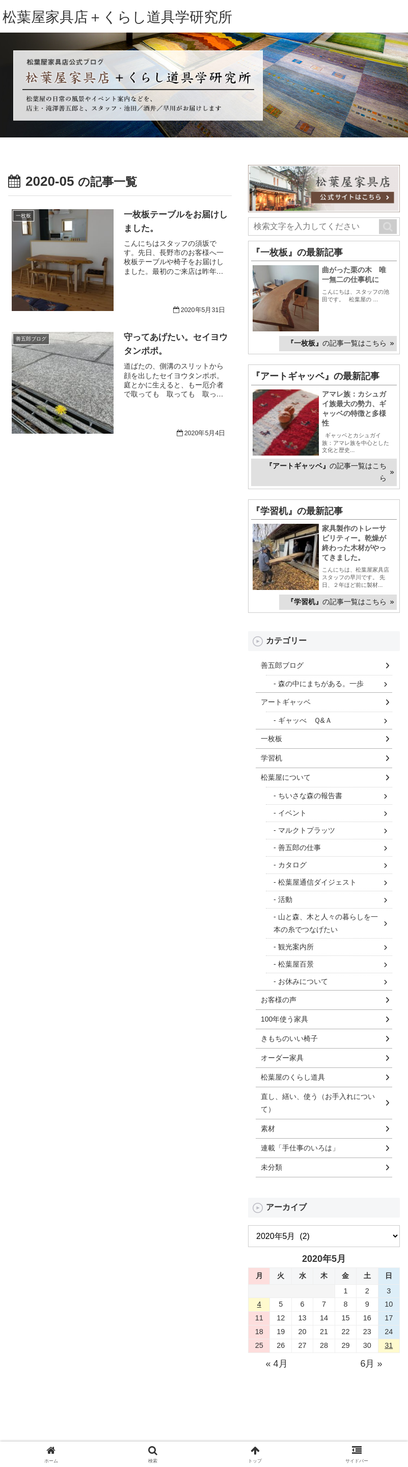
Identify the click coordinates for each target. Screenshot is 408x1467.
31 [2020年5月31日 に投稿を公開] (389, 1346)
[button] (388, 227)
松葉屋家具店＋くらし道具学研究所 (126, 17)
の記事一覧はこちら (337, 344)
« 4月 (276, 1364)
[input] (324, 227)
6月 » (371, 1364)
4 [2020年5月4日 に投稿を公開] (259, 1305)
